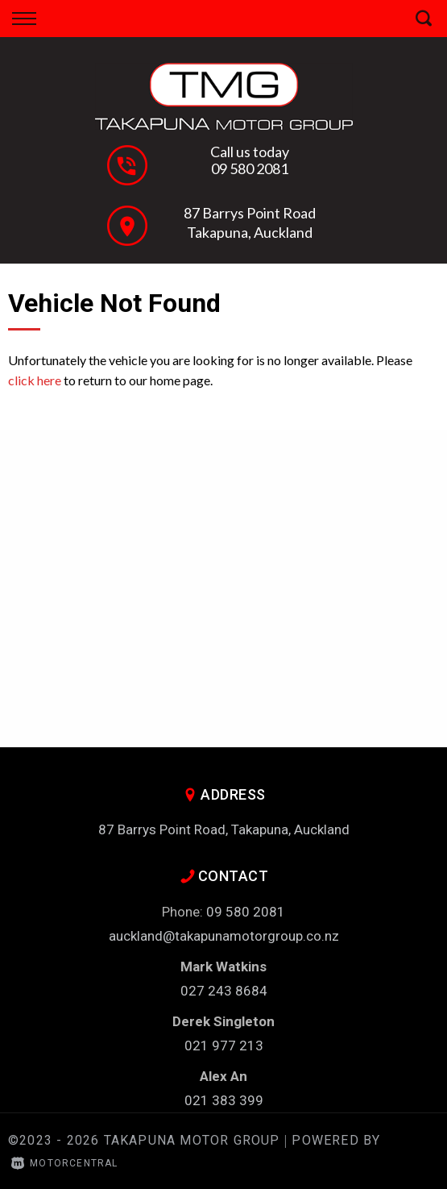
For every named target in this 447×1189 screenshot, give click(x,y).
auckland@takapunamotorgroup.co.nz (224, 936)
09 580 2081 (249, 168)
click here (34, 380)
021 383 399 (223, 1100)
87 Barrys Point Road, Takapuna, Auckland (224, 829)
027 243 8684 (223, 991)
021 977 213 (223, 1045)
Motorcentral (64, 1163)
